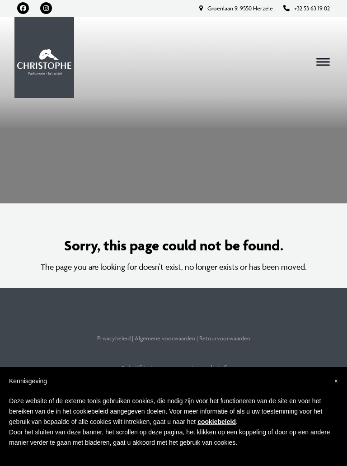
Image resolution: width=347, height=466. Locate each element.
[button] (323, 62)
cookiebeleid (216, 421)
